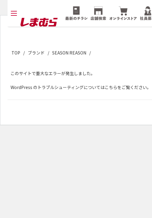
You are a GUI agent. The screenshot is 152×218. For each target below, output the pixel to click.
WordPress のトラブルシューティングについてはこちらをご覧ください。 (81, 87)
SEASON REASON (69, 53)
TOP (15, 53)
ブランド (36, 53)
